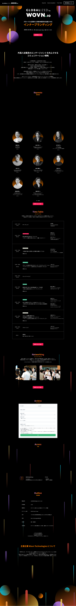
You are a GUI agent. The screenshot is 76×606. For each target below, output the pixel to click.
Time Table (59, 3)
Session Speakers (51, 3)
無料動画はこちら (38, 34)
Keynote (44, 3)
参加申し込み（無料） (38, 203)
